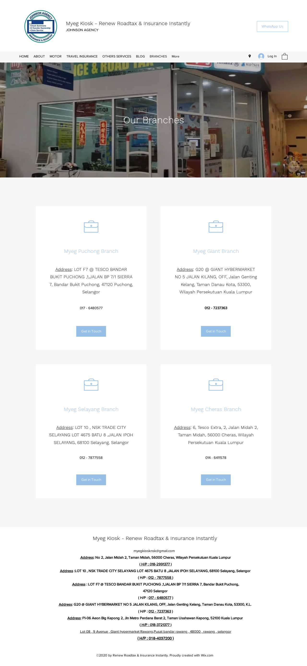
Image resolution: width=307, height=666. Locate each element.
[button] (285, 56)
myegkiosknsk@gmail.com (154, 551)
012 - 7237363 (159, 611)
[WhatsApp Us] (272, 26)
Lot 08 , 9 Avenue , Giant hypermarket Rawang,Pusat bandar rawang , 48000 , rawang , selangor (155, 631)
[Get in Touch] (91, 331)
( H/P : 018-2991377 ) (155, 564)
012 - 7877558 (160, 577)
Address (63, 269)
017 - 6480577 (159, 598)
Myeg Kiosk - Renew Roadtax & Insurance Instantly (128, 23)
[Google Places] (249, 56)
